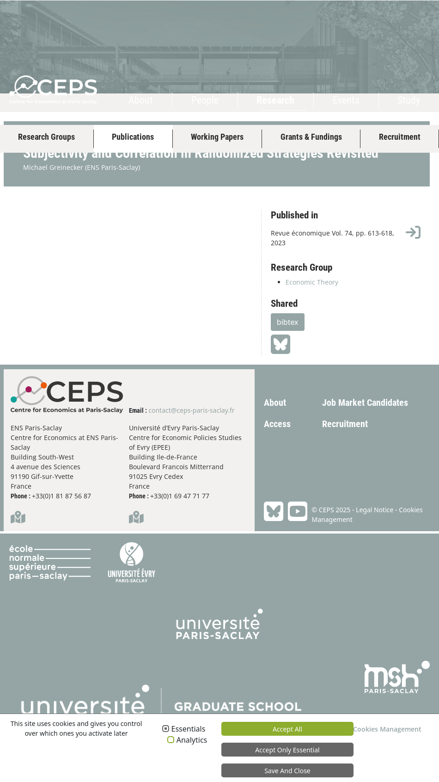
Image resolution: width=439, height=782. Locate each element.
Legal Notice (374, 550)
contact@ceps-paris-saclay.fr (191, 450)
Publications (133, 137)
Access (277, 464)
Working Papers (217, 137)
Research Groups (46, 137)
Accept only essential (287, 749)
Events (346, 100)
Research (275, 100)
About (140, 100)
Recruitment (400, 137)
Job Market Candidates (365, 443)
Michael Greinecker (53, 208)
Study (408, 100)
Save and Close (287, 770)
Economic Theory (312, 322)
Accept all (287, 729)
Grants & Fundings (311, 137)
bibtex (288, 363)
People (205, 100)
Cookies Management (387, 729)
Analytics (192, 740)
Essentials (188, 729)
